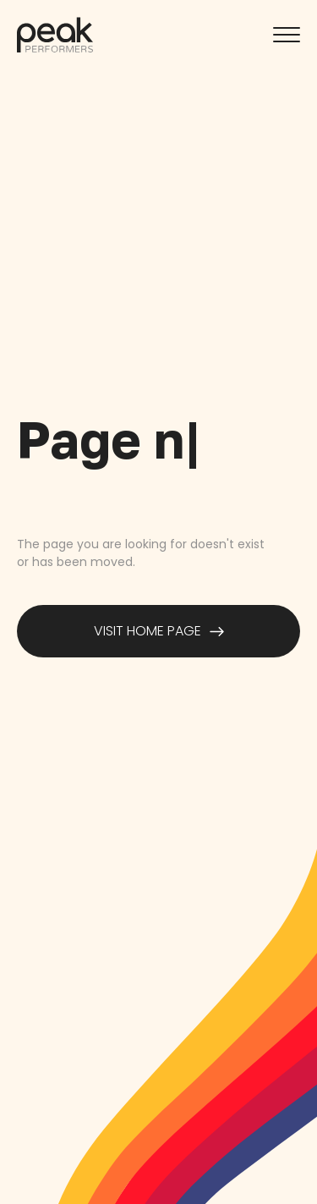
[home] (55, 34)
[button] (286, 34)
